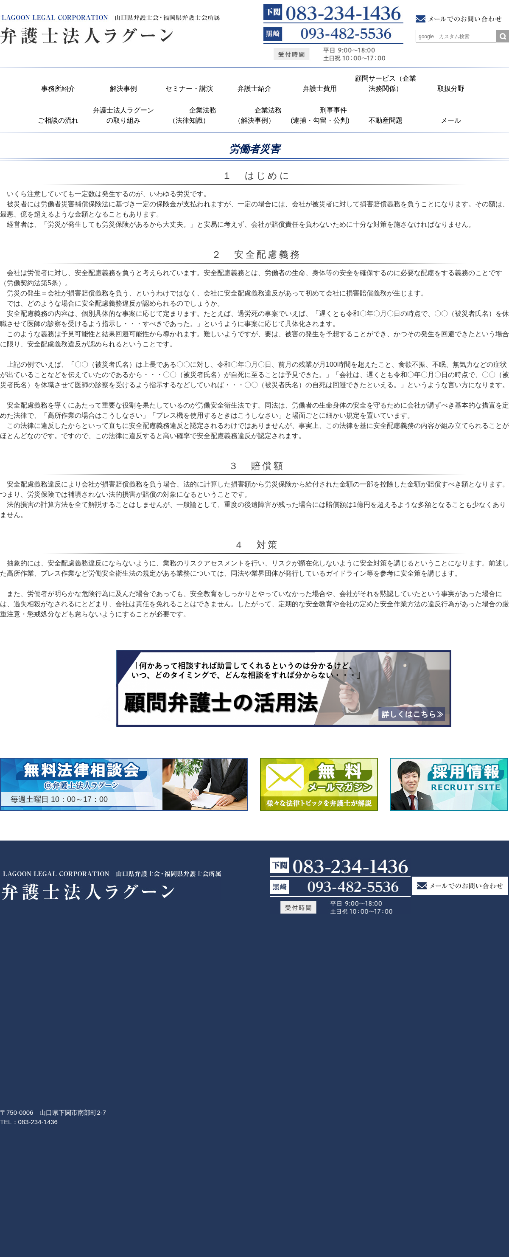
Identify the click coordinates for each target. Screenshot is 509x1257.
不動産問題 (386, 120)
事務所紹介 (58, 88)
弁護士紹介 (254, 88)
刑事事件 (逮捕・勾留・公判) (321, 115)
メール (451, 120)
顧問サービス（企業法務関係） (385, 83)
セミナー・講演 (189, 88)
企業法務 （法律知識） (191, 115)
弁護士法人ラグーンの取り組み (123, 115)
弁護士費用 (320, 88)
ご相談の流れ (58, 120)
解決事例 (123, 88)
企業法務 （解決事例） (256, 115)
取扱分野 (450, 88)
